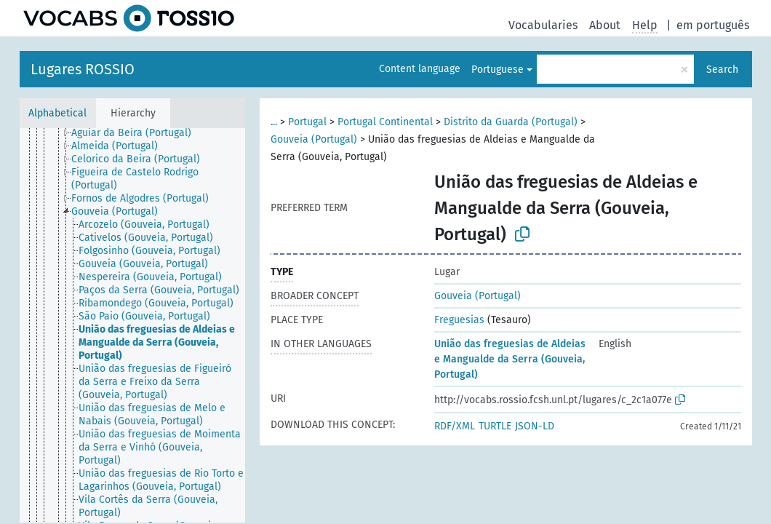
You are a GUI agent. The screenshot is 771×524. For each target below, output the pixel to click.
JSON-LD (534, 426)
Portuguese (497, 69)
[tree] (132, 325)
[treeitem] (137, 133)
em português (712, 25)
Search (722, 69)
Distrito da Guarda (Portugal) (511, 122)
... (274, 122)
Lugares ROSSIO (83, 69)
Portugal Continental (385, 122)
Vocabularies (543, 25)
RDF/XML (454, 426)
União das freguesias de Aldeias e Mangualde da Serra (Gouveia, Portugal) (510, 359)
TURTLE (495, 426)
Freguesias (459, 320)
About (604, 25)
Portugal (307, 122)
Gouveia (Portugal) (314, 139)
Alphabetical (57, 113)
